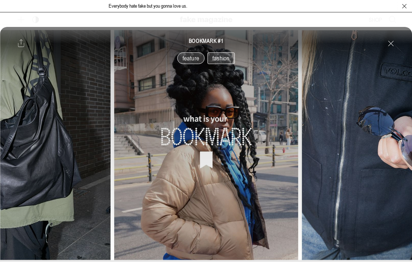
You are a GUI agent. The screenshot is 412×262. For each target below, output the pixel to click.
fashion (220, 58)
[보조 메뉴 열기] (21, 19)
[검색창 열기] (392, 19)
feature (191, 58)
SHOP (375, 19)
